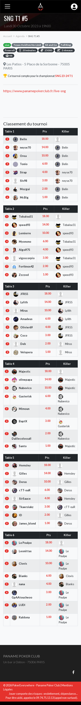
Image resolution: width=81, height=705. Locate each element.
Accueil (7, 36)
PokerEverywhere (23, 685)
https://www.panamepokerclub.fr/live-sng (34, 91)
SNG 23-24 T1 (64, 76)
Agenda (20, 36)
